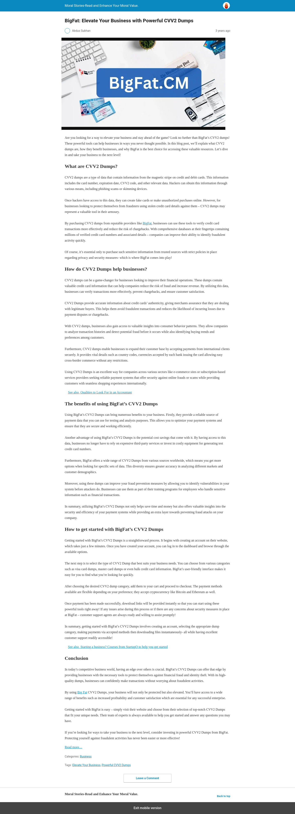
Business (86, 756)
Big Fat (82, 692)
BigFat (147, 223)
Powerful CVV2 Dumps (116, 765)
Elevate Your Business (86, 765)
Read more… (73, 747)
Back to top (223, 796)
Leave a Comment (147, 778)
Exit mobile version (147, 808)
